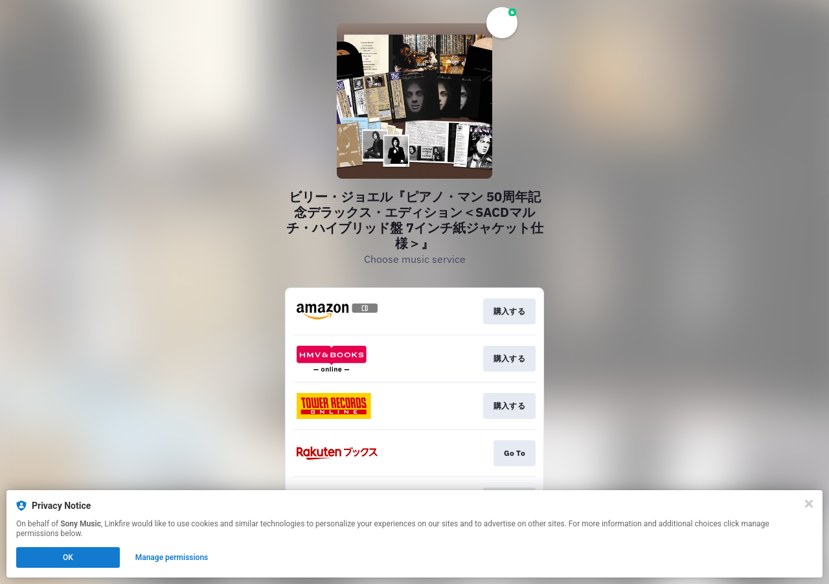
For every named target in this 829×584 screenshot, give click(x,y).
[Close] (809, 503)
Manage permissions (172, 557)
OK (68, 557)
